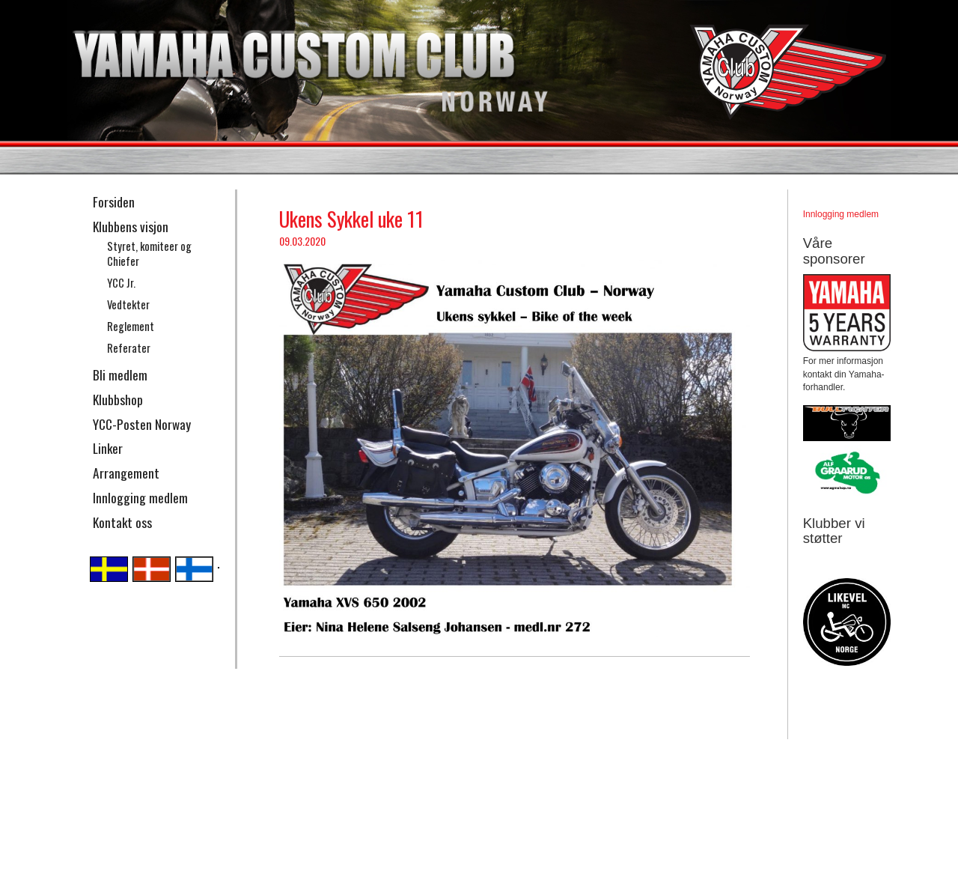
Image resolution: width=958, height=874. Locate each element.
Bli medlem (120, 374)
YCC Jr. (121, 283)
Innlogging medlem (140, 497)
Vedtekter (128, 304)
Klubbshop (118, 399)
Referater (128, 348)
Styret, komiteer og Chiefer (149, 254)
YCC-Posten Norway (142, 424)
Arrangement (126, 472)
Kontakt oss (122, 522)
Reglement (130, 326)
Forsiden (114, 201)
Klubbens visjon (130, 226)
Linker (108, 448)
